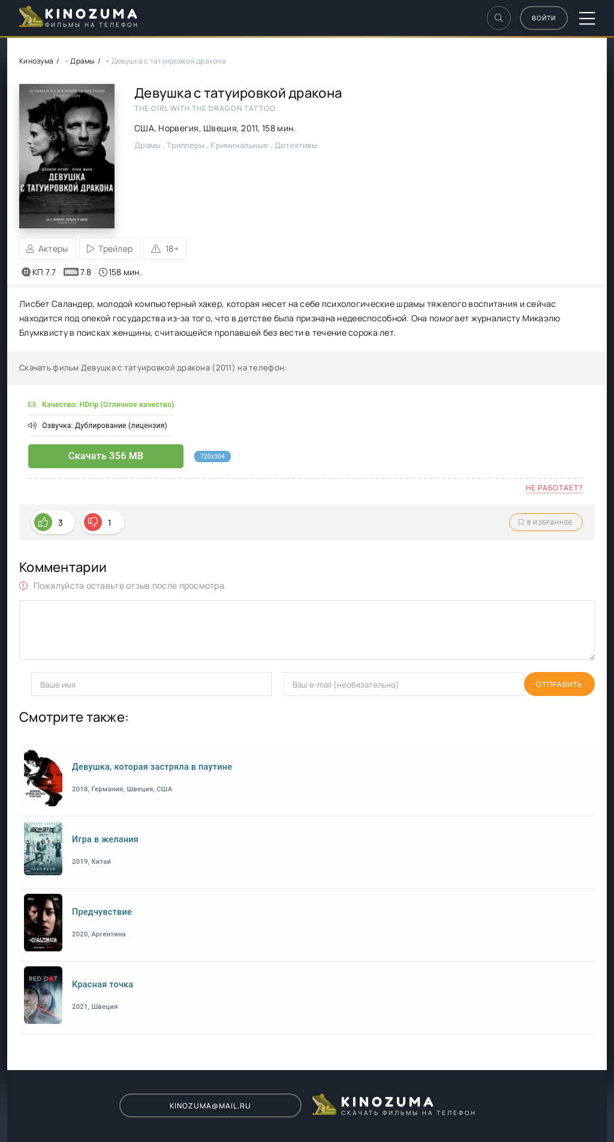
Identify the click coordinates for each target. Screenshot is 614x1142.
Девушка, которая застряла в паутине (152, 767)
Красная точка (102, 985)
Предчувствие (102, 912)
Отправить (54, 684)
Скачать (81, 456)
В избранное (546, 522)
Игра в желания (105, 839)
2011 (249, 128)
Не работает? (554, 488)
